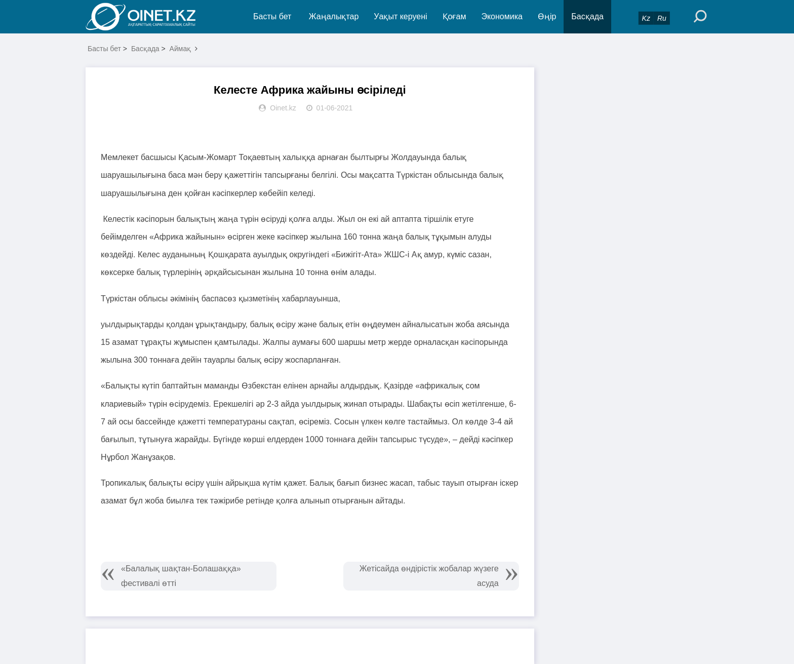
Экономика (502, 16)
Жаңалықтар (334, 16)
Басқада (587, 16)
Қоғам (454, 16)
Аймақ (180, 49)
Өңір (547, 16)
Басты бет (272, 16)
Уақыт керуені (400, 16)
